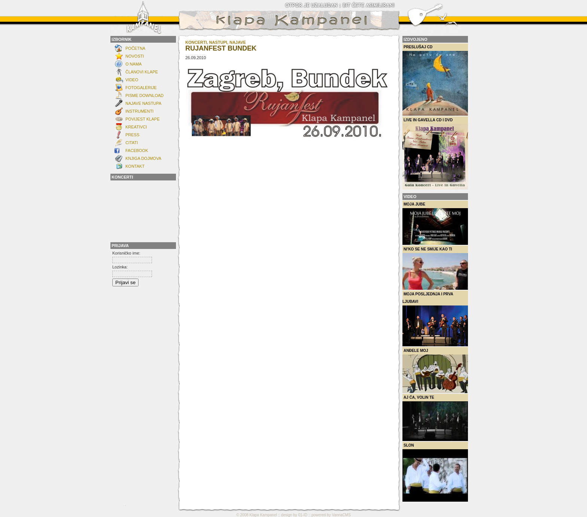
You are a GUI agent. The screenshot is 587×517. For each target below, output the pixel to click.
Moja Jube (435, 223)
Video (131, 79)
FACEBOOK (136, 150)
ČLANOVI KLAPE (141, 72)
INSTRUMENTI (139, 111)
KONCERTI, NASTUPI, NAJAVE (215, 42)
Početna (135, 48)
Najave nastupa (143, 103)
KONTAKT (135, 166)
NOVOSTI (134, 56)
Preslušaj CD (435, 80)
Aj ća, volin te (435, 418)
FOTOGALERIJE (141, 87)
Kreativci (136, 127)
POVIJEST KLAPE (142, 119)
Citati (131, 142)
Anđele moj (435, 371)
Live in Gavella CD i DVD (435, 153)
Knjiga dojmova (143, 158)
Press (132, 135)
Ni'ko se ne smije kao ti (435, 268)
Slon (435, 472)
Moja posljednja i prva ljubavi (435, 319)
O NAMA (133, 64)
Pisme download (144, 95)
